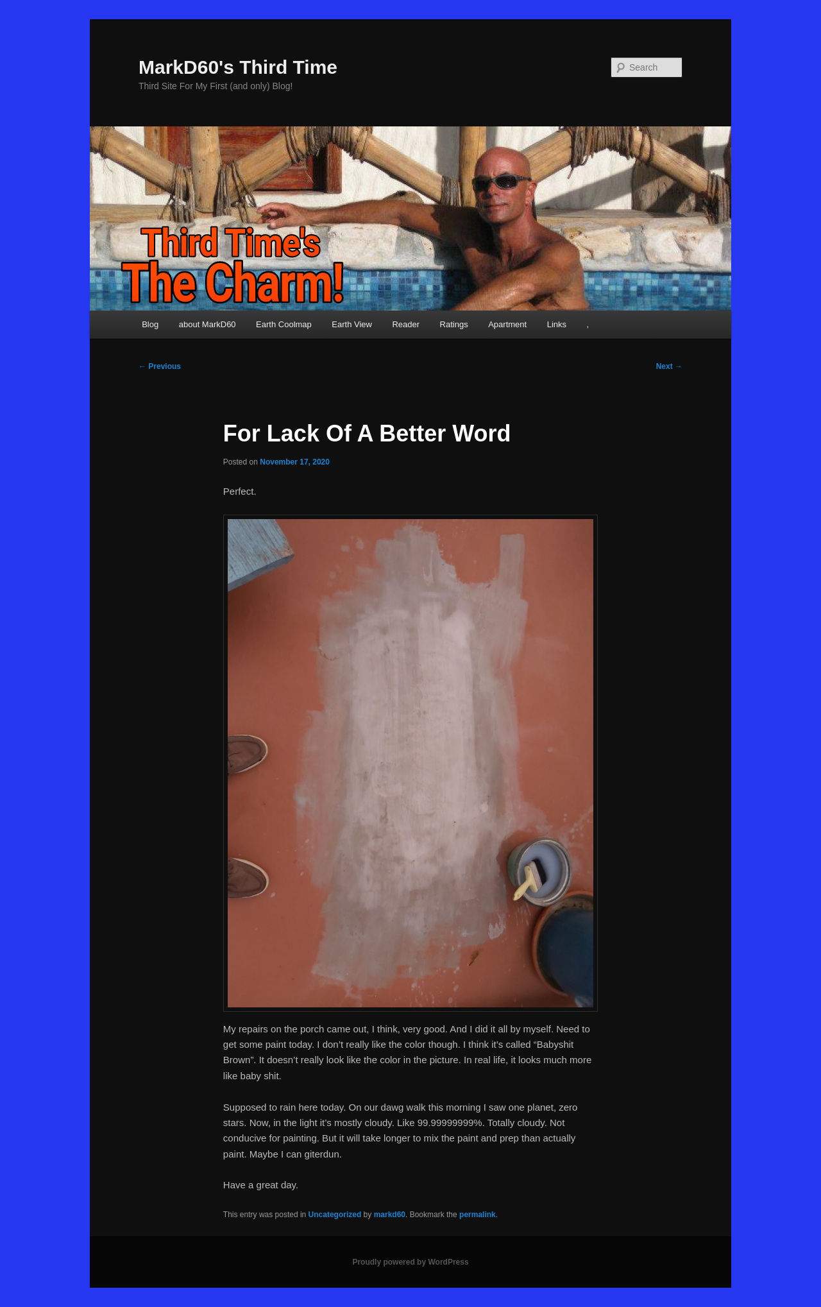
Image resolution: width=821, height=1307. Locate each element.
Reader (405, 324)
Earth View (352, 324)
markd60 (389, 1214)
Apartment (507, 324)
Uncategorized (335, 1214)
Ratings (454, 324)
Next (669, 366)
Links (556, 324)
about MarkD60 (207, 324)
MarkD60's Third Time (238, 67)
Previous (160, 366)
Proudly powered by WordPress (410, 1262)
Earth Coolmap (284, 324)
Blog (150, 324)
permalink (477, 1214)
